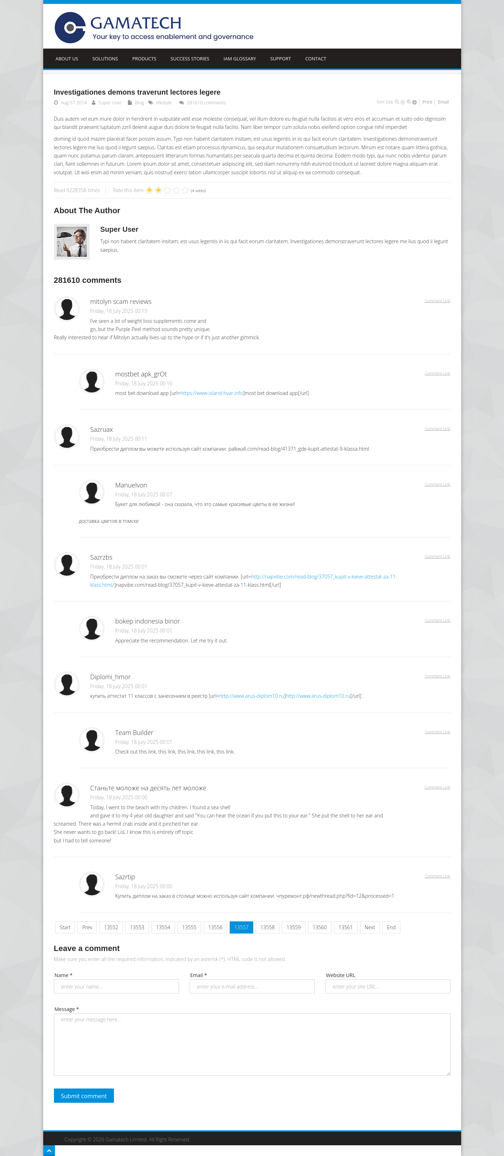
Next (370, 927)
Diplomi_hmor (110, 676)
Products (144, 58)
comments (206, 102)
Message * (67, 1009)
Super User (110, 102)
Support (280, 58)
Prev (87, 927)
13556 (215, 927)
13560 (320, 927)
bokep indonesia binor (147, 621)
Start (65, 927)
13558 (267, 927)
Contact (315, 58)
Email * (198, 975)
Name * (64, 975)
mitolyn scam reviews (121, 301)
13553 (137, 927)
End (391, 927)
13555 (189, 927)
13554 (163, 927)
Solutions (105, 58)
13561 (346, 927)
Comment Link (437, 300)
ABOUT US (67, 58)
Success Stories (190, 58)
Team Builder (134, 732)
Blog (139, 102)
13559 (293, 927)
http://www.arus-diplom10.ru (251, 695)
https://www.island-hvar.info (211, 393)
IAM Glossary (240, 58)
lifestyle (163, 102)
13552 (111, 927)
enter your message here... (252, 1045)
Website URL (340, 975)
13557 (241, 927)
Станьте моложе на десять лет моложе (148, 788)
